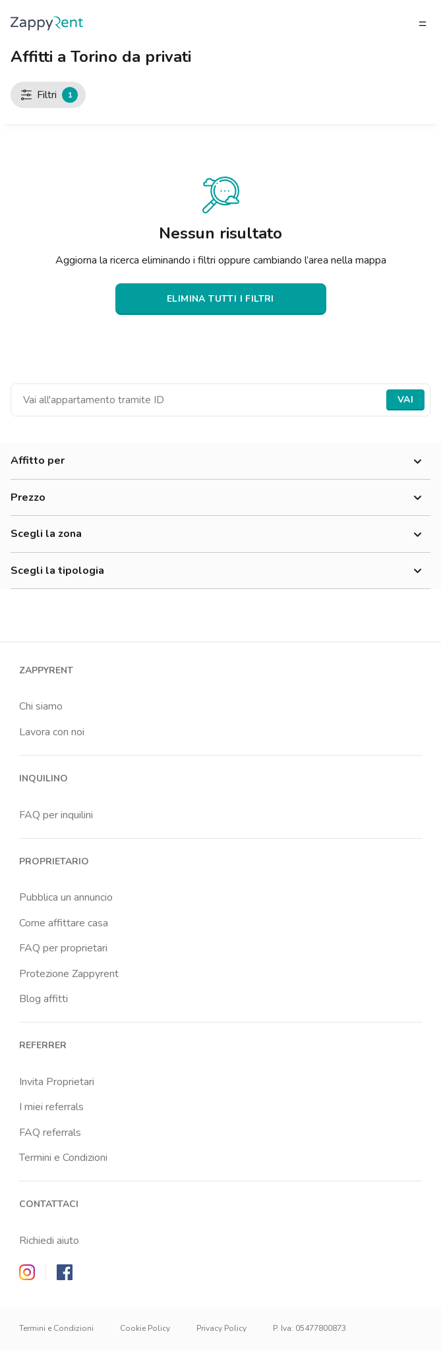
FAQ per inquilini (56, 815)
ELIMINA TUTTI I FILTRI (220, 299)
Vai (405, 399)
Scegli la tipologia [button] (220, 571)
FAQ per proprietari (63, 948)
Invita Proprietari (56, 1082)
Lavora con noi (51, 732)
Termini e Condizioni (63, 1157)
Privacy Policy (221, 1328)
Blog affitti (43, 999)
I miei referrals (51, 1107)
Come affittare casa (63, 923)
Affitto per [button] (220, 461)
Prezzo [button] (220, 498)
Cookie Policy (145, 1328)
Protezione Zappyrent (69, 974)
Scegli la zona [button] (220, 534)
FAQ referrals (50, 1132)
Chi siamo (41, 706)
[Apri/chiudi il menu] (422, 24)
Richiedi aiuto (49, 1240)
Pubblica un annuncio (66, 897)
